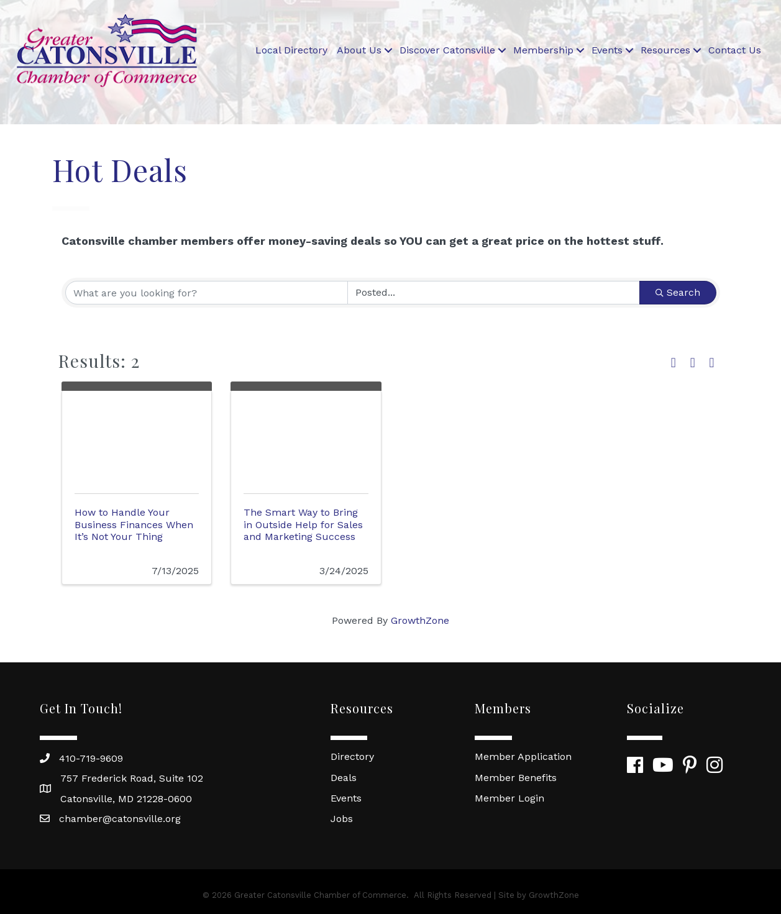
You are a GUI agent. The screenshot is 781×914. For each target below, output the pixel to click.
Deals (344, 778)
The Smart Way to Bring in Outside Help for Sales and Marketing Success (303, 524)
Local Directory (291, 50)
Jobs (342, 819)
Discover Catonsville (447, 50)
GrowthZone (420, 620)
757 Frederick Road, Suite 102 (131, 778)
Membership (543, 50)
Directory (352, 756)
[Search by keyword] (206, 292)
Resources (665, 50)
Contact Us (734, 50)
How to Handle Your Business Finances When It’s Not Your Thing (134, 524)
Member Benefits (516, 778)
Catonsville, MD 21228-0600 (126, 799)
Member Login (509, 798)
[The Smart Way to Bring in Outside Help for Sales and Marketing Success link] (306, 439)
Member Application (523, 756)
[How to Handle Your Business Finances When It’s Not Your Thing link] (137, 439)
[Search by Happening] (493, 292)
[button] (673, 363)
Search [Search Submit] (677, 292)
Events (607, 50)
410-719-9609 (91, 758)
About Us (359, 50)
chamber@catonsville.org (120, 819)
